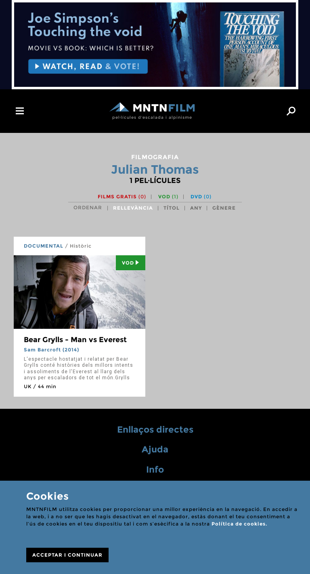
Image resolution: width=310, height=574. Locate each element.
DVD (201, 196)
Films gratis (122, 196)
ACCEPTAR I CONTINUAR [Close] (67, 555)
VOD (168, 196)
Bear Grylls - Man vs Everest (75, 339)
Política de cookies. (239, 524)
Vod (130, 263)
